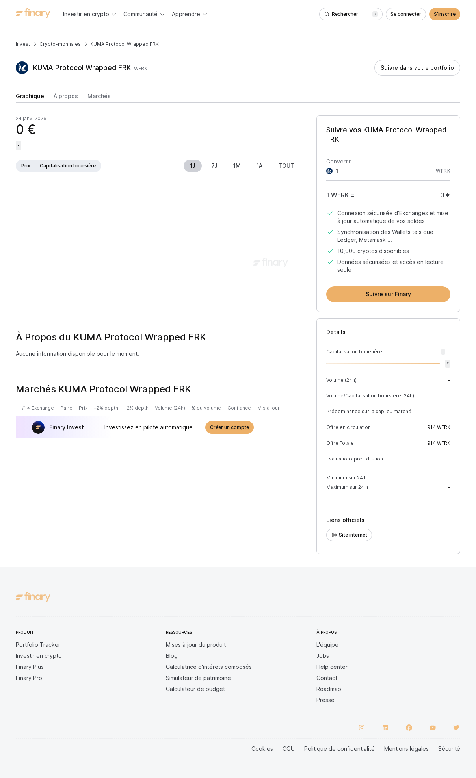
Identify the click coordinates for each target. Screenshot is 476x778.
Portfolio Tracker (38, 644)
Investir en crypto (39, 655)
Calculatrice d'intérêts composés (209, 666)
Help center (332, 666)
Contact (326, 677)
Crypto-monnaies (60, 44)
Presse (325, 699)
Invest (23, 44)
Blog (172, 655)
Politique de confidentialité (339, 748)
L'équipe (327, 644)
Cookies (262, 748)
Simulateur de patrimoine (198, 677)
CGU (289, 748)
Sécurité (449, 748)
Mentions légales (406, 748)
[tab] (30, 97)
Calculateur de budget (195, 688)
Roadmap (328, 688)
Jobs (322, 655)
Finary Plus (30, 666)
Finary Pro (29, 677)
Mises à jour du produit (196, 644)
